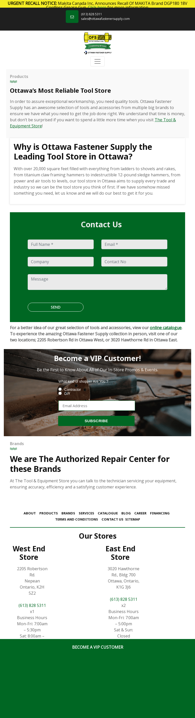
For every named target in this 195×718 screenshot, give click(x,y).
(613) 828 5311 (91, 14)
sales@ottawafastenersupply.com (105, 19)
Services (86, 513)
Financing (160, 513)
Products (48, 513)
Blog (126, 513)
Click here (97, 7)
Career (140, 513)
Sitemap (132, 519)
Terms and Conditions (76, 519)
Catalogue (108, 513)
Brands (68, 513)
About (30, 513)
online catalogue (166, 327)
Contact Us (112, 519)
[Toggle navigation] (97, 61)
